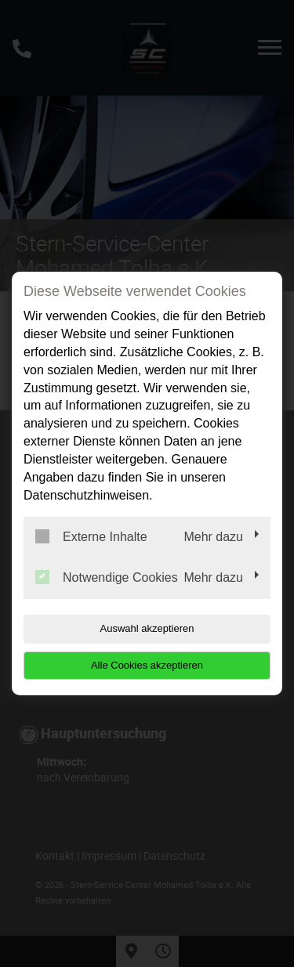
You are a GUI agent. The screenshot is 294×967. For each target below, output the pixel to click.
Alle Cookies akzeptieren (147, 665)
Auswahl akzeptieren (147, 628)
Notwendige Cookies (106, 577)
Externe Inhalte (91, 536)
